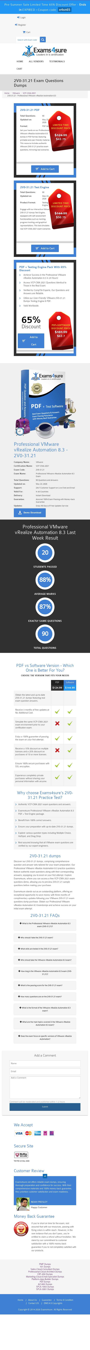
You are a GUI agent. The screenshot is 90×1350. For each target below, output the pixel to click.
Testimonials (57, 61)
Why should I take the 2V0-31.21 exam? (32, 981)
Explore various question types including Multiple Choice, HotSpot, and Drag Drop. (46, 880)
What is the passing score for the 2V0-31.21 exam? (37, 1029)
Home (20, 61)
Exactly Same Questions (45, 665)
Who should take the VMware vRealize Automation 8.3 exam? (42, 1003)
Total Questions (45, 692)
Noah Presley (36, 1243)
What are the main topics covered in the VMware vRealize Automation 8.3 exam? (45, 1064)
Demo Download (30, 554)
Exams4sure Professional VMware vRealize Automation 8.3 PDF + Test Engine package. (46, 857)
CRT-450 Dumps (45, 1310)
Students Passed (45, 611)
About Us (32, 1335)
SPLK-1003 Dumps (45, 1322)
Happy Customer (36, 1248)
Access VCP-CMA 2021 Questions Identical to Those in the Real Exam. (47, 317)
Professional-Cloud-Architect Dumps (45, 1307)
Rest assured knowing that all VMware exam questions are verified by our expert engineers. (43, 889)
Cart (73, 61)
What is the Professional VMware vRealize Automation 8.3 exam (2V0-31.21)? (45, 968)
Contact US (33, 1339)
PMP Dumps (45, 1300)
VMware (16, 81)
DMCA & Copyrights (53, 1339)
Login (19, 17)
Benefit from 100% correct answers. (32, 865)
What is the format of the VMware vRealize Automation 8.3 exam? (43, 1051)
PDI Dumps (45, 1317)
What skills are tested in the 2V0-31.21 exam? (35, 992)
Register (17, 24)
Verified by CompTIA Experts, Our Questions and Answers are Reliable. (44, 325)
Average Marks (45, 638)
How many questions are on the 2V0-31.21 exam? (37, 1040)
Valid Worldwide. (29, 339)
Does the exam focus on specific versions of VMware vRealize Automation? (45, 1078)
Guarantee (47, 1335)
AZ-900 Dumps (45, 1320)
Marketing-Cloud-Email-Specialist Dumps (45, 1312)
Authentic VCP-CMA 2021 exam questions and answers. (42, 849)
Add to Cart (47, 170)
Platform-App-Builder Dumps (45, 1315)
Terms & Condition (64, 1335)
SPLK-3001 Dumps (45, 1325)
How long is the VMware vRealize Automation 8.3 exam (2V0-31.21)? (45, 1016)
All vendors (36, 61)
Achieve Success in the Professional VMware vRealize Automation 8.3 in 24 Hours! (46, 309)
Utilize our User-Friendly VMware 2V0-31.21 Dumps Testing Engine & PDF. (46, 333)
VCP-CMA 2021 (29, 81)
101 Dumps (45, 1302)
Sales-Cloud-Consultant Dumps (45, 1305)
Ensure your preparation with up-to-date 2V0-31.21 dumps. (43, 872)
